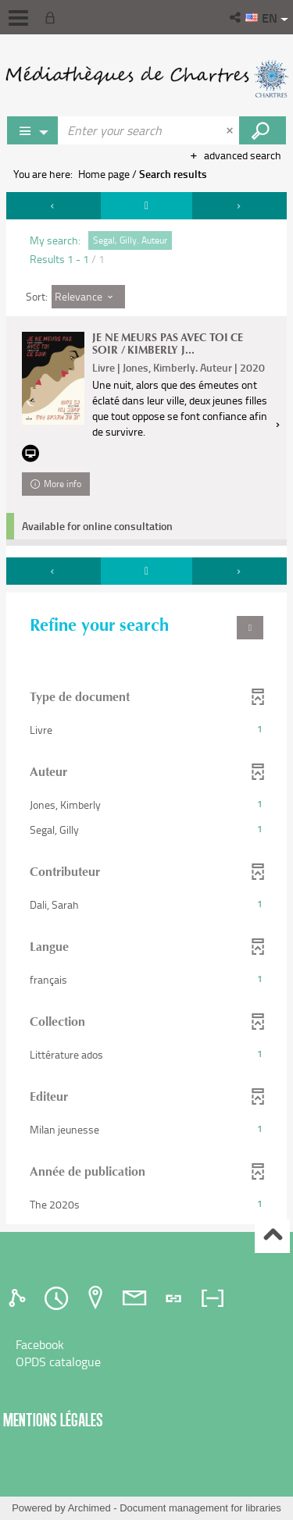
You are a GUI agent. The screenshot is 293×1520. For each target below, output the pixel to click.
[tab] (19, 1298)
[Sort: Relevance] (88, 296)
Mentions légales (53, 1419)
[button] (236, 17)
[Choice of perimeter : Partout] (33, 130)
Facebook (40, 1344)
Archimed (89, 1508)
